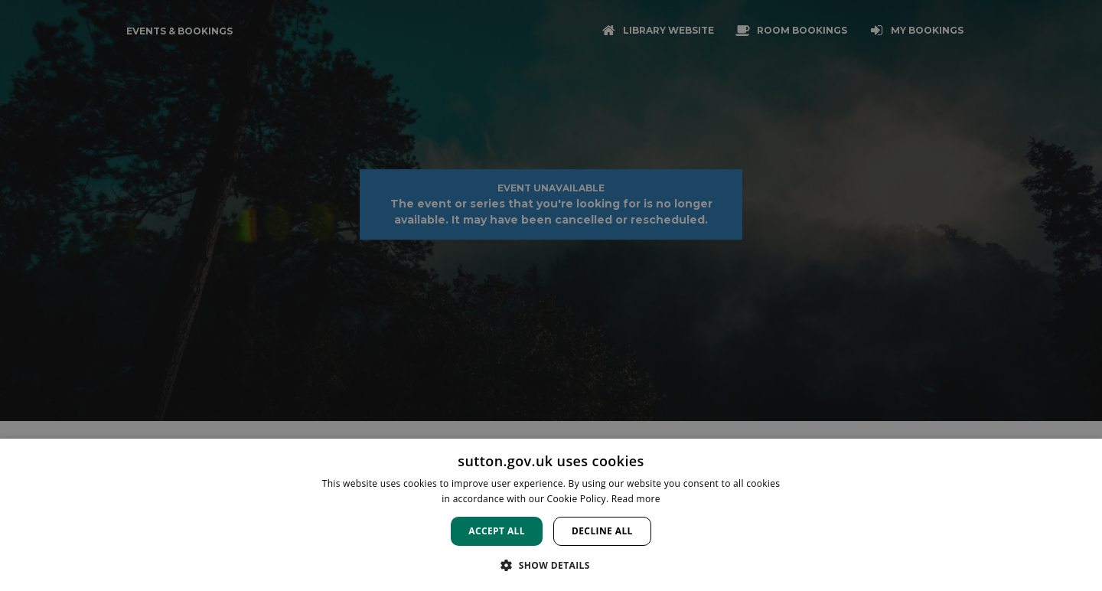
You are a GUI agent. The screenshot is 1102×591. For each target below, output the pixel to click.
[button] (551, 565)
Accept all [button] (496, 530)
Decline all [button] (602, 530)
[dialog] (551, 515)
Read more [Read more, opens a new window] (635, 498)
